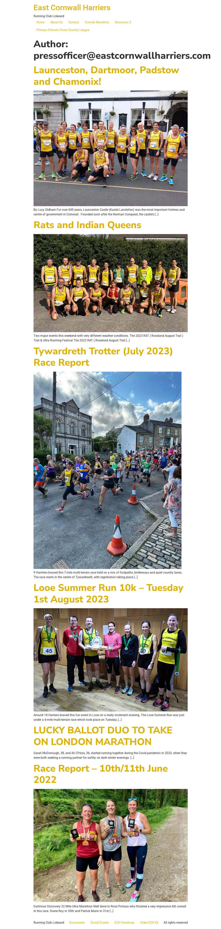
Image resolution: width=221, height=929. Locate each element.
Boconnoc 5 (123, 22)
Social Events (100, 922)
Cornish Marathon (97, 22)
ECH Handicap (124, 922)
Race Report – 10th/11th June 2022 (101, 774)
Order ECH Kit (149, 922)
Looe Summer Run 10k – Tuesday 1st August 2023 (108, 593)
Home (40, 22)
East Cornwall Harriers (72, 7)
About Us (56, 22)
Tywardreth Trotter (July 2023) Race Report (103, 357)
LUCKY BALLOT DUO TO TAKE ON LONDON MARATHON (103, 736)
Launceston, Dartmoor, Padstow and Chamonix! (106, 76)
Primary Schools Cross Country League (62, 30)
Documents (77, 922)
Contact (73, 22)
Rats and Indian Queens (87, 225)
